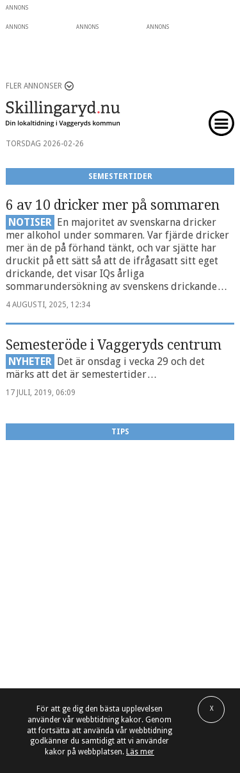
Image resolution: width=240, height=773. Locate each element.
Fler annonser (34, 85)
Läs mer (140, 751)
